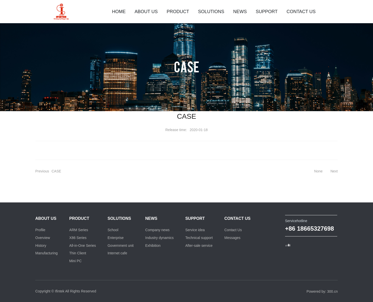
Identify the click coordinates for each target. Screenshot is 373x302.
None (318, 171)
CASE (186, 66)
